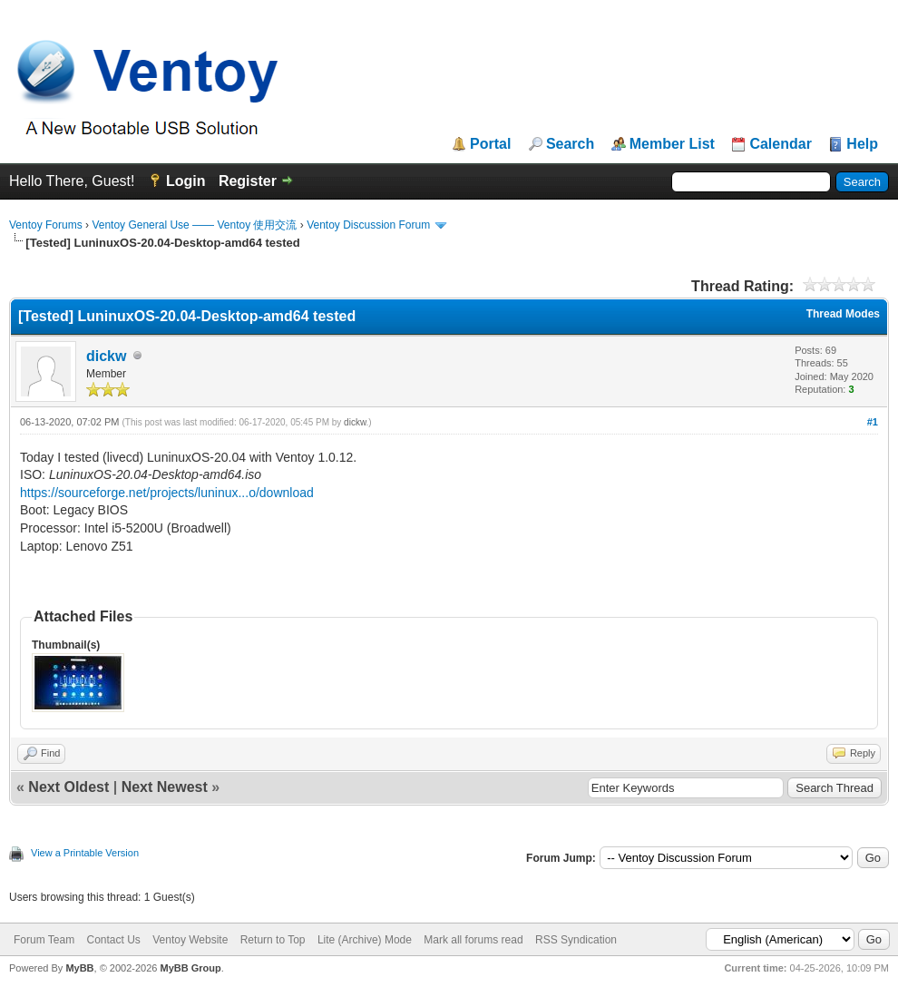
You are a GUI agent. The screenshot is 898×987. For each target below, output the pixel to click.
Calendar (780, 144)
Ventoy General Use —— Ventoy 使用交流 (194, 225)
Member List (672, 144)
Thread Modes (843, 314)
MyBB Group (190, 968)
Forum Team (44, 939)
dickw (106, 356)
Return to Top (273, 939)
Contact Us (113, 939)
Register (248, 181)
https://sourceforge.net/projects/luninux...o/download (167, 492)
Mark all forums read (473, 939)
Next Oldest (68, 787)
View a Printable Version (85, 852)
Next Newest (165, 787)
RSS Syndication (576, 939)
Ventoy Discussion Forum (368, 225)
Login (186, 181)
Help (862, 144)
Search (570, 144)
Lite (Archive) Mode (364, 939)
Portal (490, 144)
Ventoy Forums (46, 225)
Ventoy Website (190, 939)
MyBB (79, 968)
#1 (872, 421)
